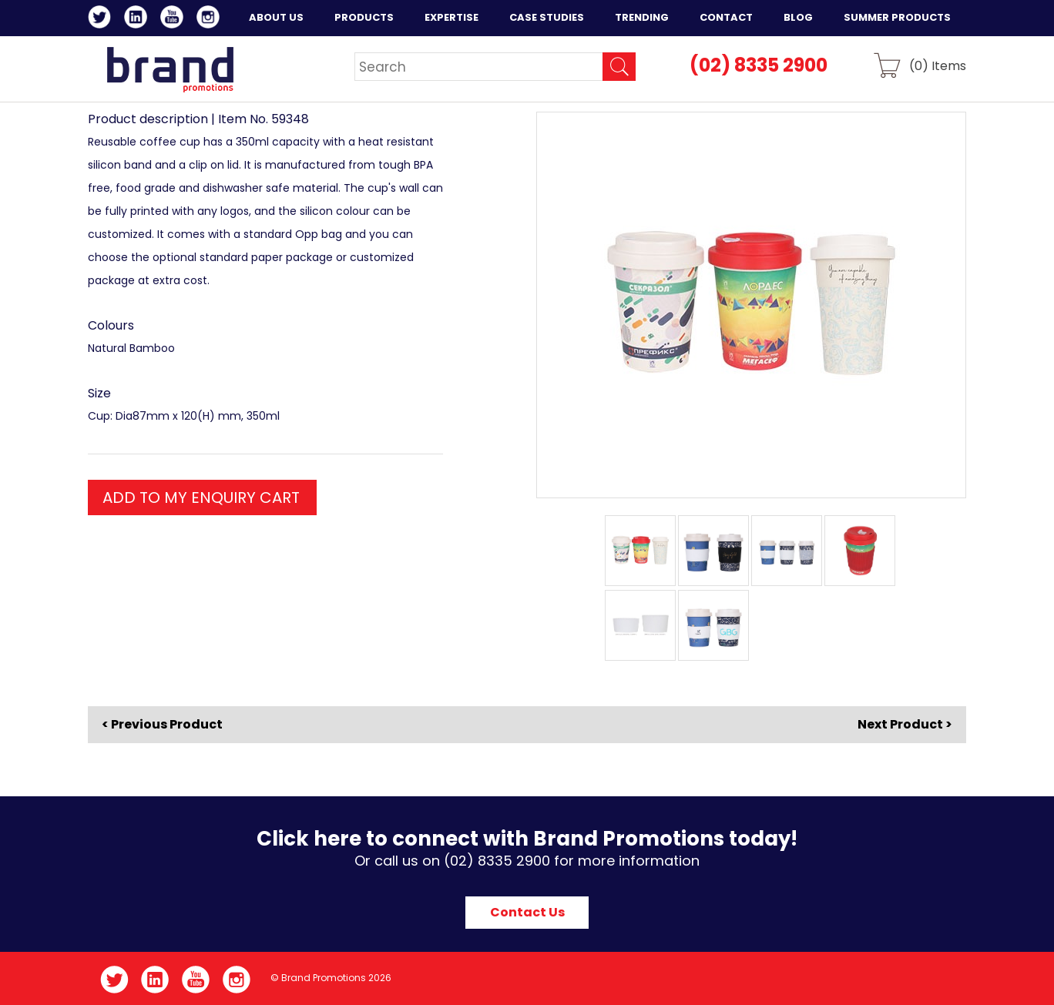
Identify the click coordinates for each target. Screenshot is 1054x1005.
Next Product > (905, 724)
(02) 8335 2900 (758, 65)
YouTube (174, 19)
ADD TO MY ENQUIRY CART (201, 497)
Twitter (102, 19)
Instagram (210, 19)
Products (364, 17)
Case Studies (546, 17)
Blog (798, 17)
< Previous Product (162, 724)
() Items (937, 65)
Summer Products (897, 17)
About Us (276, 17)
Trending (642, 17)
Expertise (451, 17)
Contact (726, 17)
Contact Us (527, 912)
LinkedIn (138, 19)
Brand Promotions (170, 69)
